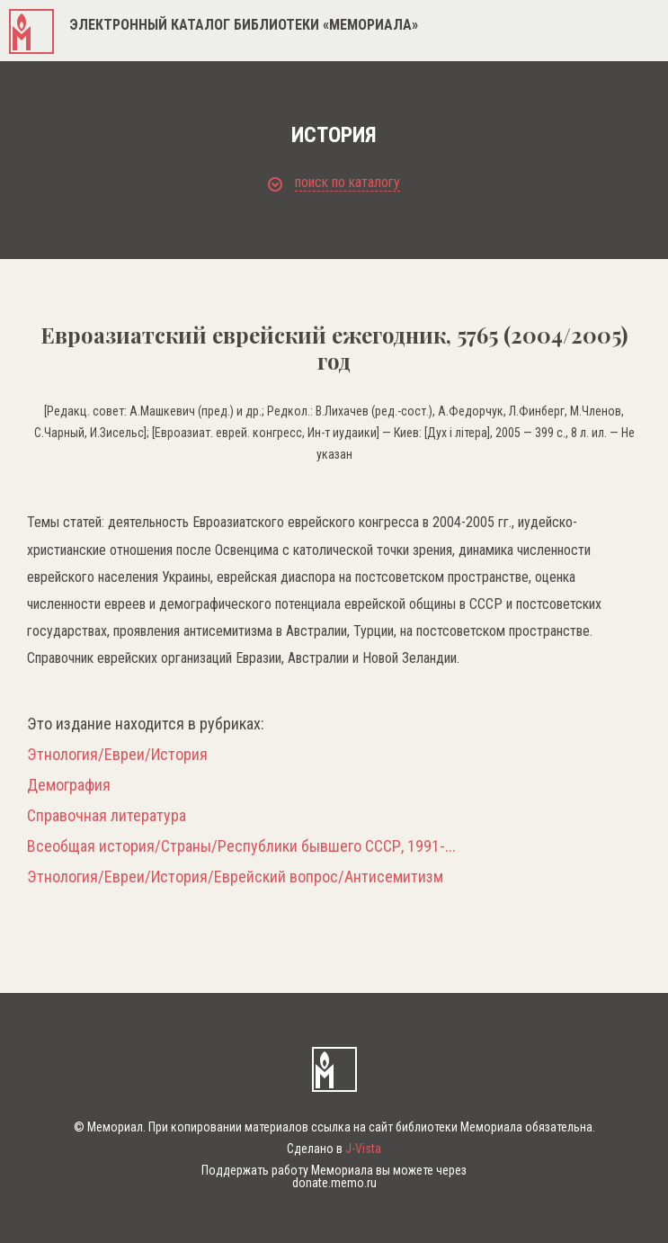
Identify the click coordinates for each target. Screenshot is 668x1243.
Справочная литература (106, 816)
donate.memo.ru (334, 1182)
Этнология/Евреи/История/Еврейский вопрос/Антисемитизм (235, 877)
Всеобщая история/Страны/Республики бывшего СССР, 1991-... (241, 846)
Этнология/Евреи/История (117, 755)
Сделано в (334, 1148)
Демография (69, 785)
